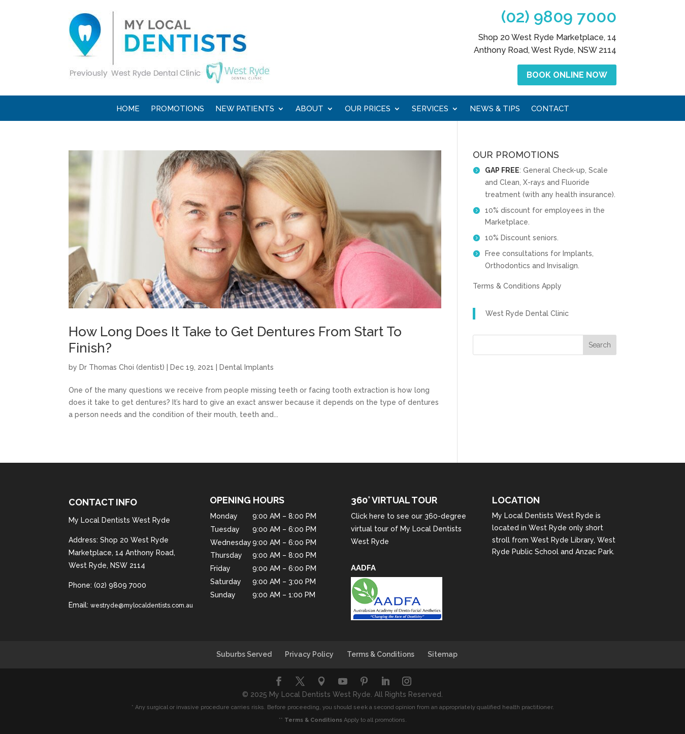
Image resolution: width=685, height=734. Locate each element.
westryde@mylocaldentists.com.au (141, 605)
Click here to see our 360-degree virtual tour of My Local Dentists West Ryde (408, 529)
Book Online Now (567, 75)
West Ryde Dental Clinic (527, 313)
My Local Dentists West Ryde (543, 516)
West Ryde (548, 528)
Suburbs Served (244, 654)
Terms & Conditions (380, 654)
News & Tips (495, 109)
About (309, 109)
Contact (550, 109)
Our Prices (367, 109)
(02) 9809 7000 (558, 16)
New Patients (244, 109)
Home (128, 109)
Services (430, 109)
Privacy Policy (309, 654)
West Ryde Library (562, 540)
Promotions (177, 109)
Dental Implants (246, 367)
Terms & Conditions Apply (517, 286)
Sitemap (443, 654)
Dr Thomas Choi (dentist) (122, 367)
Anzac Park (594, 552)
